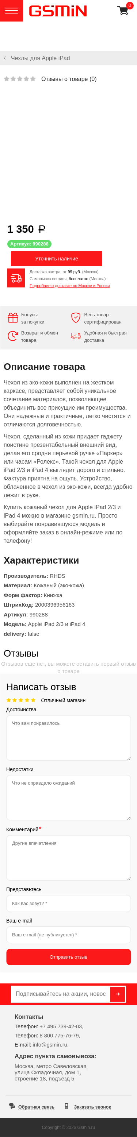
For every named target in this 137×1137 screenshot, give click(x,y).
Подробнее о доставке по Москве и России (70, 285)
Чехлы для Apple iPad (40, 58)
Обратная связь (36, 1107)
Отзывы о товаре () (68, 79)
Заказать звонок (92, 1107)
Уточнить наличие (56, 259)
